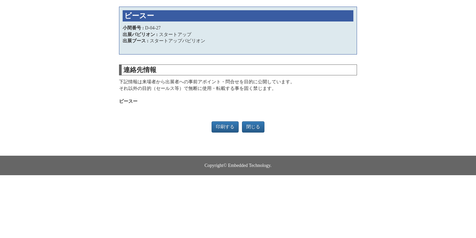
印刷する (225, 126)
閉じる (253, 126)
